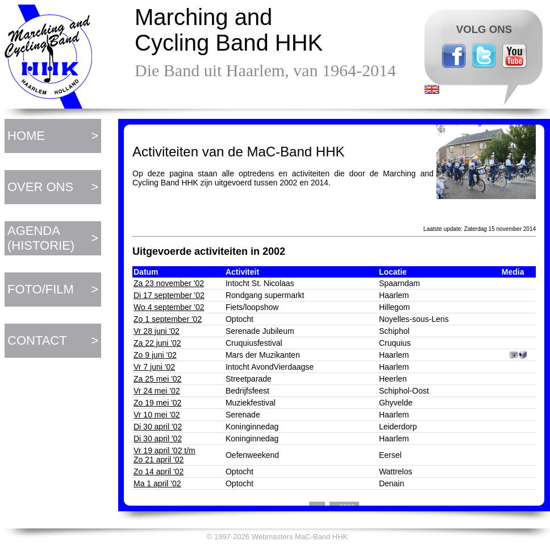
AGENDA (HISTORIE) (40, 238)
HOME (26, 136)
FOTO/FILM (40, 289)
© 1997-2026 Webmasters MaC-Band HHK (277, 536)
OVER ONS (40, 187)
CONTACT (37, 340)
